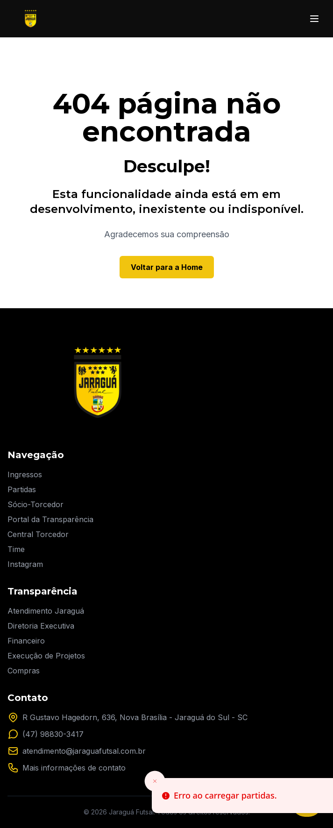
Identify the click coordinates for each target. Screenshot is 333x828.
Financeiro (26, 640)
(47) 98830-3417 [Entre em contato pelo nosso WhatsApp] (53, 734)
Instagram (25, 564)
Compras (23, 670)
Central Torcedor (38, 534)
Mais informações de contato (74, 767)
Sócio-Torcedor (35, 504)
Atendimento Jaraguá (45, 611)
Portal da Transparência (50, 519)
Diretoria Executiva (40, 625)
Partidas (21, 489)
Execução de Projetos (46, 655)
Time (16, 549)
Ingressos (24, 474)
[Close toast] (155, 781)
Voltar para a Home (167, 267)
